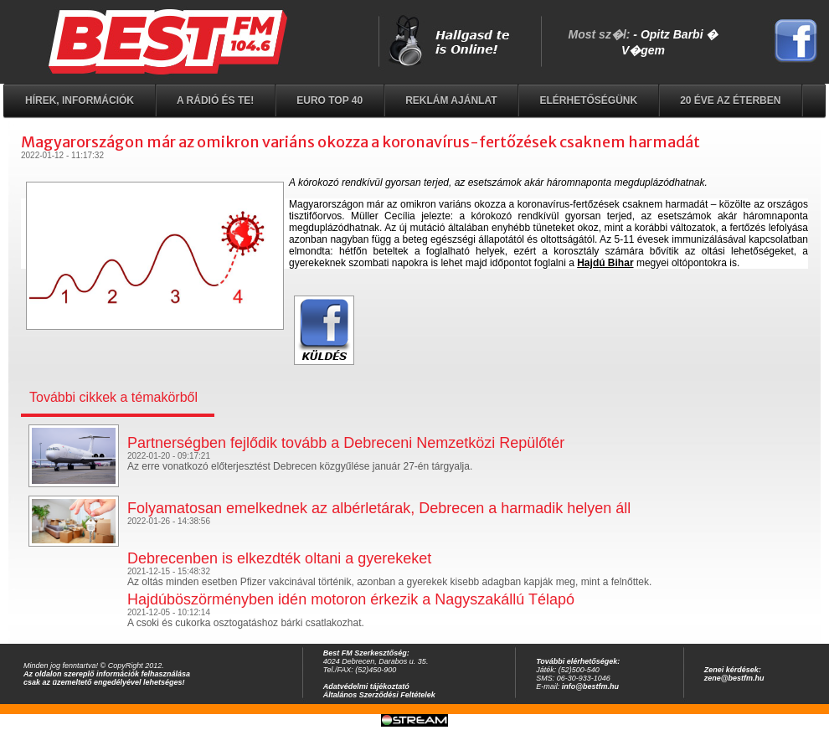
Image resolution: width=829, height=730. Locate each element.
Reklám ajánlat (451, 100)
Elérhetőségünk (588, 100)
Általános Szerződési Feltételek (379, 695)
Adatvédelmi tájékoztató (366, 686)
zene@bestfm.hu (734, 678)
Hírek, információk (79, 100)
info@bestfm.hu (590, 686)
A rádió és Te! (215, 100)
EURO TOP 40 (329, 100)
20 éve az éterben (730, 100)
